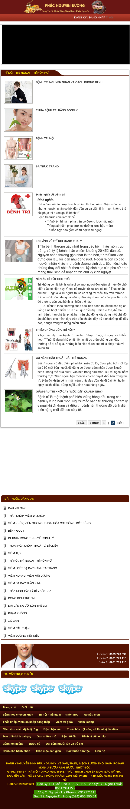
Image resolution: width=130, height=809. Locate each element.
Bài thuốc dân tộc (78, 751)
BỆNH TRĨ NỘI (45, 138)
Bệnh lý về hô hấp (94, 736)
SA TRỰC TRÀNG (47, 166)
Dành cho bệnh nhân (16, 751)
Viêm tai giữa (64, 721)
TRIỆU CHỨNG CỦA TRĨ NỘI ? (55, 329)
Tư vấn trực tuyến (18, 674)
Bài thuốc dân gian (19, 498)
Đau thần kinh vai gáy (17, 736)
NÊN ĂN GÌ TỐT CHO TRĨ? (53, 279)
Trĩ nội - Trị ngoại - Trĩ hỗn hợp (26, 72)
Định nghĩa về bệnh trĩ (50, 194)
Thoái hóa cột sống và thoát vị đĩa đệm (92, 729)
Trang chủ (9, 707)
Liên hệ (100, 751)
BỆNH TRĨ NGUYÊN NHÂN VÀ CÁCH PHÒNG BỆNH (69, 82)
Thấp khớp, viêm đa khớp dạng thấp (26, 721)
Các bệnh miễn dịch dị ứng (20, 729)
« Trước (94, 422)
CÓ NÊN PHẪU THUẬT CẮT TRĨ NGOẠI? (61, 357)
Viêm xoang (86, 721)
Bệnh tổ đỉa (69, 736)
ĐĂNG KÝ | (81, 17)
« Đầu (81, 422)
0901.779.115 (117, 658)
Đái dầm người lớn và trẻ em (64, 743)
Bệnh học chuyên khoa (18, 714)
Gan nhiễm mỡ (46, 736)
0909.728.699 (117, 654)
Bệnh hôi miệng (13, 743)
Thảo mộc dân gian (48, 751)
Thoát (109, 17)
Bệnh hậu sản (52, 729)
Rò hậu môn (92, 714)
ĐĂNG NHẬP (97, 17)
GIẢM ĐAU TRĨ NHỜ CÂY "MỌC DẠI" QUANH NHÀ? (69, 391)
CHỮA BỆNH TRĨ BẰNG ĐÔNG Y (57, 110)
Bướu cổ (34, 743)
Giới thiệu (28, 707)
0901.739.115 (117, 662)
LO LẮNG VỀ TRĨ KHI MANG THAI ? (59, 241)
